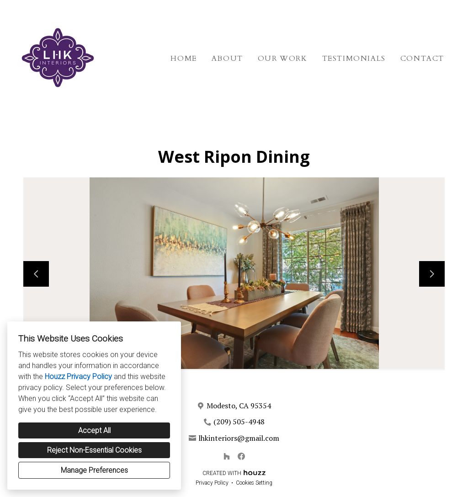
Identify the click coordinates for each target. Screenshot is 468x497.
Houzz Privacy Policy (78, 376)
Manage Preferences (94, 470)
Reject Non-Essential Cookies (94, 450)
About (227, 58)
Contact (422, 58)
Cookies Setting (254, 483)
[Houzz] (227, 456)
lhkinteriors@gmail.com (238, 438)
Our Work (283, 58)
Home (183, 58)
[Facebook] (241, 456)
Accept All (94, 430)
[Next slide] (432, 274)
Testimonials (354, 58)
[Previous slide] (36, 274)
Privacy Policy (212, 483)
